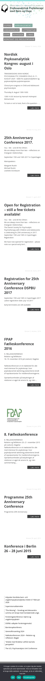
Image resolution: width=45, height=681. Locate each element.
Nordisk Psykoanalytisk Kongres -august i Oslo (18, 61)
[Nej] (42, 672)
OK (13, 677)
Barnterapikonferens (13, 627)
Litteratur (29, 30)
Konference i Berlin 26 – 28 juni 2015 (20, 548)
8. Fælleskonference (21, 434)
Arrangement (23, 25)
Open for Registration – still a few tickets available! (22, 210)
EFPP (6, 34)
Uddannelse (11, 30)
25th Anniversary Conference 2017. (18, 140)
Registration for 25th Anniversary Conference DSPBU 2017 (21, 285)
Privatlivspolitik (29, 677)
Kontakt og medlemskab (19, 39)
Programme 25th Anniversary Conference (18, 502)
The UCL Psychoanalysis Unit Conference (21, 648)
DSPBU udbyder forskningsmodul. (18, 623)
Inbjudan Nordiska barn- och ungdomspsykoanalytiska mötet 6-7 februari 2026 (22, 599)
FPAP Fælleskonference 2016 (19, 344)
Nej (19, 677)
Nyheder (18, 34)
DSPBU (8, 25)
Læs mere (35, 108)
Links (30, 34)
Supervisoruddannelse (14, 606)
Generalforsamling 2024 (14, 631)
